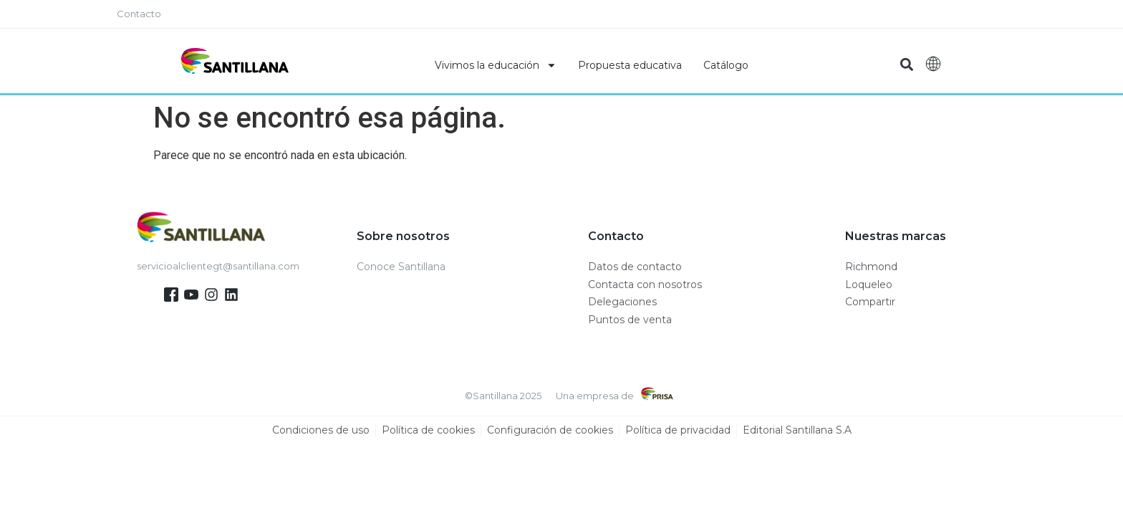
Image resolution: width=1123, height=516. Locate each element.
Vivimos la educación (495, 65)
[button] (906, 65)
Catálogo (725, 65)
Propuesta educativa (630, 65)
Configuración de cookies (550, 430)
